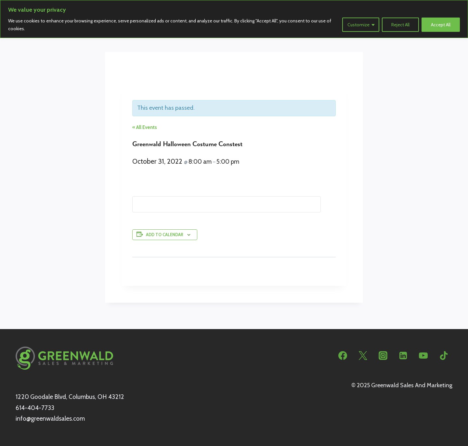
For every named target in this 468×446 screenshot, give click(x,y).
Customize (358, 25)
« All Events (144, 127)
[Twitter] (363, 355)
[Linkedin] (403, 355)
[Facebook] (343, 355)
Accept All (440, 25)
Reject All (400, 25)
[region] (234, 19)
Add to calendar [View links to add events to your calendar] (164, 234)
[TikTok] (443, 355)
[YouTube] (423, 355)
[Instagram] (383, 355)
